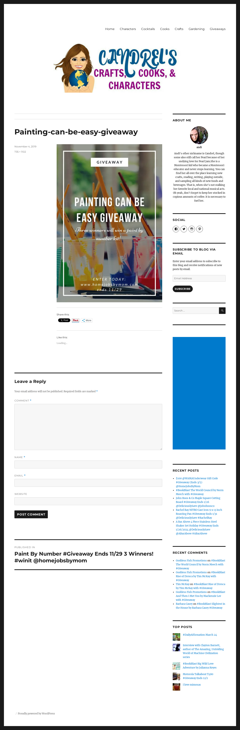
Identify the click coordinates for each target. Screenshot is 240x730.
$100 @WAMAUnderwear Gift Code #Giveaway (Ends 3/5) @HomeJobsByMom (197, 482)
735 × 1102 (20, 151)
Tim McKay (182, 584)
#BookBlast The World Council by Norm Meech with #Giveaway (200, 564)
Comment (23, 400)
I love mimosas (192, 684)
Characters (128, 29)
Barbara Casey (184, 603)
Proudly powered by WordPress (36, 713)
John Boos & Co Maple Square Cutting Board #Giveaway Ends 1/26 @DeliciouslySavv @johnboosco (198, 502)
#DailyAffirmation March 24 (200, 634)
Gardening (197, 29)
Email (20, 475)
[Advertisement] (199, 393)
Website (20, 493)
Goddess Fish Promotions (191, 560)
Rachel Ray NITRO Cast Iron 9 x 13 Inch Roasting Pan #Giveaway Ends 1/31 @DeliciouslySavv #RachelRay (199, 513)
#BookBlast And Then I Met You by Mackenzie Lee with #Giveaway (200, 596)
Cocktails (148, 29)
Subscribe (182, 288)
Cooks (165, 29)
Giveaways (218, 29)
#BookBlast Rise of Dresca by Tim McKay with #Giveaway (200, 576)
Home (110, 29)
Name (19, 457)
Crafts (179, 29)
